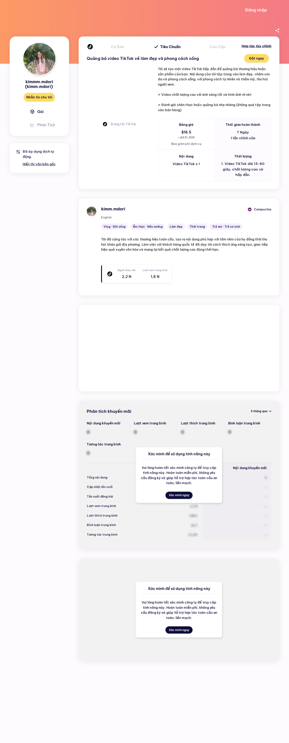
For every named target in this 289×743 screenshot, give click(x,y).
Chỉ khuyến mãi (259, 378)
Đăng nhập (256, 9)
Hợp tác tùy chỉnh (256, 46)
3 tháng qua (260, 317)
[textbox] (186, 249)
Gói (36, 112)
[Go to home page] (36, 10)
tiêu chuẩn (167, 46)
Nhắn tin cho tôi (39, 97)
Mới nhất (225, 378)
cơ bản (117, 46)
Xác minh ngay (179, 497)
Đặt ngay (256, 58)
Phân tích (42, 125)
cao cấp (218, 46)
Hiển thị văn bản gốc (39, 164)
